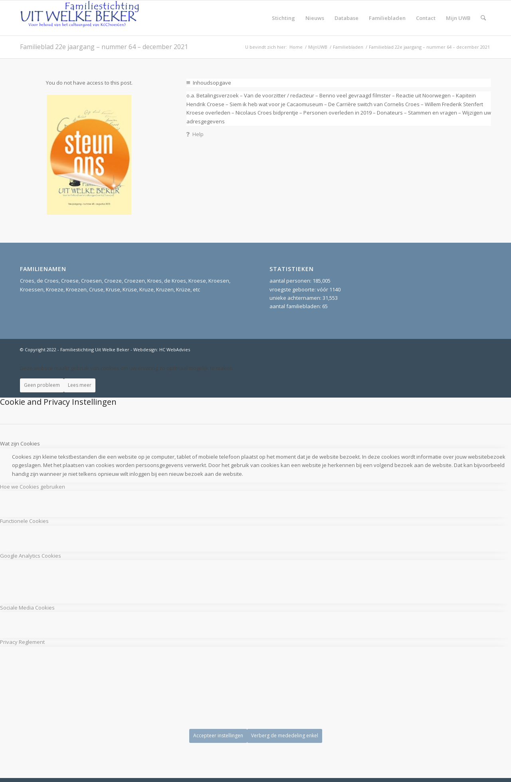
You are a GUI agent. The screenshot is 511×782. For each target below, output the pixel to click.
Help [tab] (195, 134)
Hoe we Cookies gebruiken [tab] (32, 486)
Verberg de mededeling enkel (284, 735)
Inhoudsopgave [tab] (208, 82)
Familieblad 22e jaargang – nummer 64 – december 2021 (104, 46)
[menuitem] (283, 18)
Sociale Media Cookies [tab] (27, 607)
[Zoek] (483, 18)
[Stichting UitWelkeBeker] (80, 18)
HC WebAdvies (174, 349)
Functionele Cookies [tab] (24, 521)
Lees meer (79, 385)
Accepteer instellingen (218, 735)
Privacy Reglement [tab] (22, 641)
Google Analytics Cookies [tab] (30, 555)
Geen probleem (42, 385)
